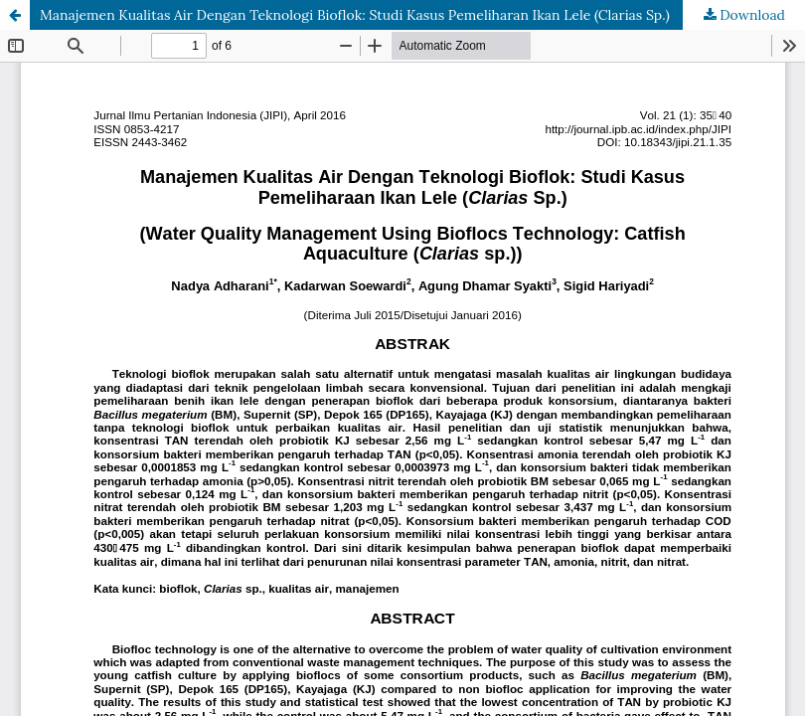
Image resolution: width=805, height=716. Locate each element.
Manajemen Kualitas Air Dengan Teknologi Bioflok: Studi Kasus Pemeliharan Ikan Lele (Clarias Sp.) (355, 15)
